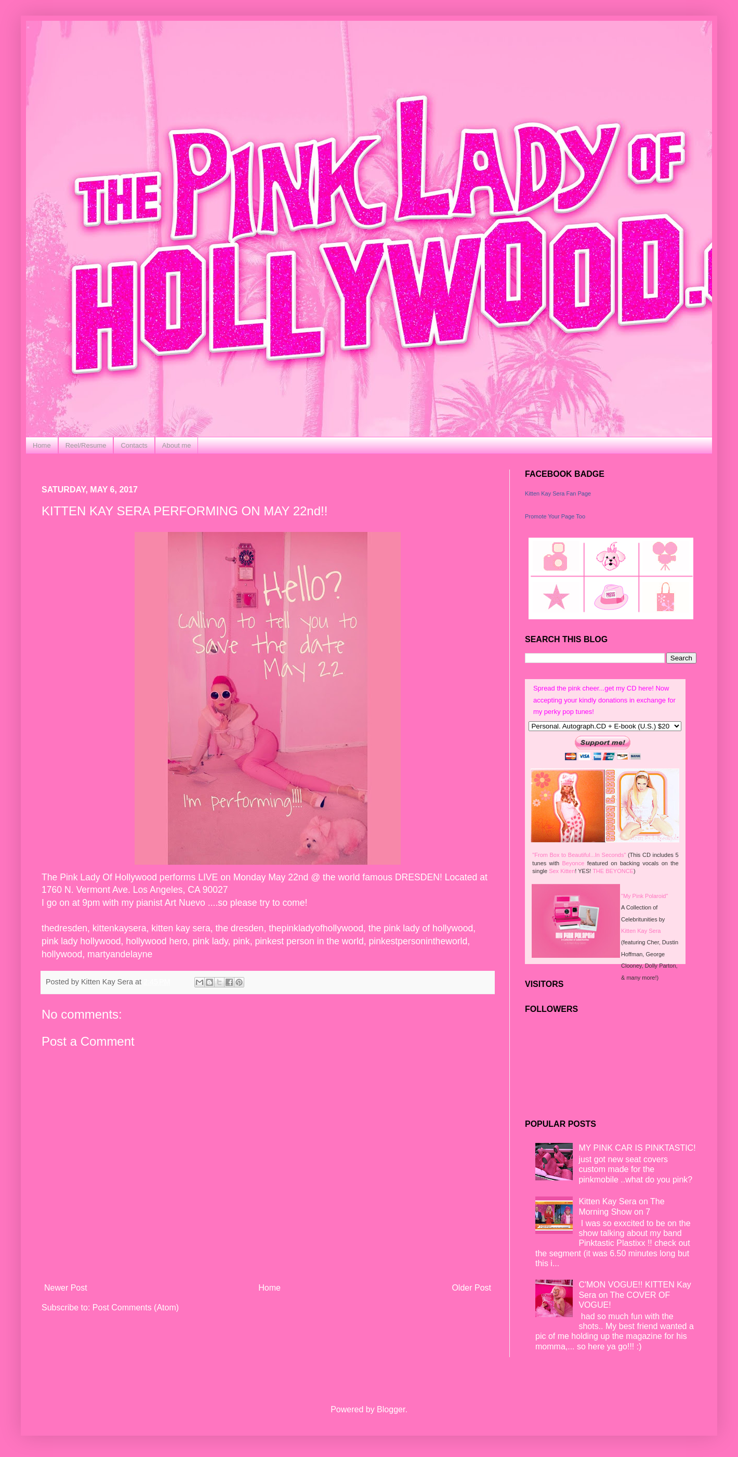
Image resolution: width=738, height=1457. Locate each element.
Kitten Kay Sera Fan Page (558, 493)
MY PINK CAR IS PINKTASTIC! (636, 1147)
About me (176, 445)
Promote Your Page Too (555, 516)
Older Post (471, 1287)
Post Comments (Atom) (136, 1307)
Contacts (134, 445)
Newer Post (65, 1287)
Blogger (391, 1409)
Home (42, 445)
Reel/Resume (86, 445)
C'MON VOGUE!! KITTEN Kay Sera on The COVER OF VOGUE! (634, 1294)
